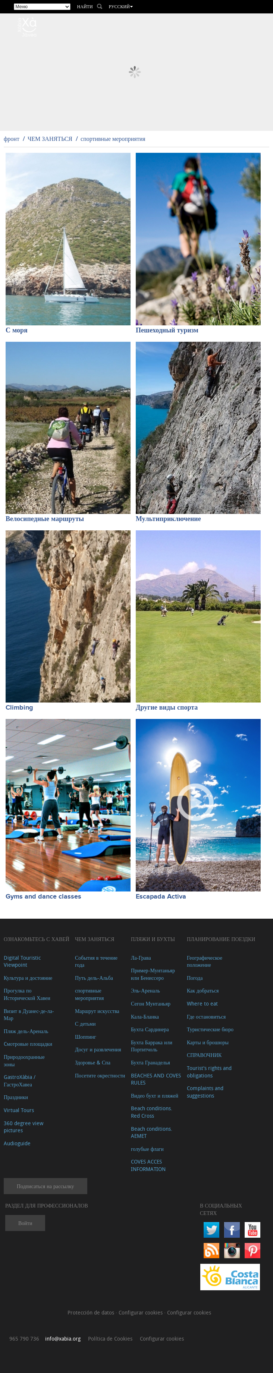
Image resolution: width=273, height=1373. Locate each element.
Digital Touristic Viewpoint (22, 961)
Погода (195, 977)
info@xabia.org (63, 1338)
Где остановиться (206, 1016)
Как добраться (203, 990)
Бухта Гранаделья (150, 1062)
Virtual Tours (19, 1110)
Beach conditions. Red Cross (151, 1112)
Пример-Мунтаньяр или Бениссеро (153, 974)
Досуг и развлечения (98, 1049)
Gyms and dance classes (43, 897)
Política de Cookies (110, 1338)
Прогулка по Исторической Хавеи (27, 994)
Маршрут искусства (97, 1010)
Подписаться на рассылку (45, 1186)
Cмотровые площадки (28, 1043)
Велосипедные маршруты (45, 519)
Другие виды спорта (167, 708)
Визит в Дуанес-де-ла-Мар (29, 1014)
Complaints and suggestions (205, 1092)
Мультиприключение (168, 519)
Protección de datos (92, 1312)
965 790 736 (24, 1338)
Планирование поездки (221, 939)
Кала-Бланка (145, 1016)
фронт (11, 139)
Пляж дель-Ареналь (26, 1031)
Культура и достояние (28, 977)
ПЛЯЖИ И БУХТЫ (153, 939)
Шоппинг (85, 1036)
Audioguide (17, 1143)
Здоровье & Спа (92, 1062)
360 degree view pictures (23, 1127)
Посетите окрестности (100, 1075)
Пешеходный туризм (167, 330)
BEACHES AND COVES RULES (156, 1079)
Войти (25, 1223)
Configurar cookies (141, 1312)
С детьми (85, 1023)
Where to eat (202, 1003)
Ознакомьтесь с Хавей (36, 939)
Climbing (19, 708)
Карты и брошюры (208, 1042)
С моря (17, 330)
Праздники (16, 1097)
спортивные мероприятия (113, 139)
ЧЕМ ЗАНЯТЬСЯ (50, 139)
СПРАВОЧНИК (204, 1054)
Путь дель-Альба (94, 977)
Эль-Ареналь (145, 990)
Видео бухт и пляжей (154, 1095)
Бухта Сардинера (150, 1029)
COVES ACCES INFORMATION (148, 1165)
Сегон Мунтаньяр (150, 1003)
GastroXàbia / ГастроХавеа (19, 1080)
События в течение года (96, 961)
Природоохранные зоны (24, 1060)
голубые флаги (147, 1148)
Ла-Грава (141, 957)
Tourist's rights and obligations (209, 1071)
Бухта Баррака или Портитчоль (151, 1046)
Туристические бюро (210, 1029)
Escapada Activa (161, 897)
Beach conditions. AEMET (151, 1132)
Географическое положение (204, 961)
